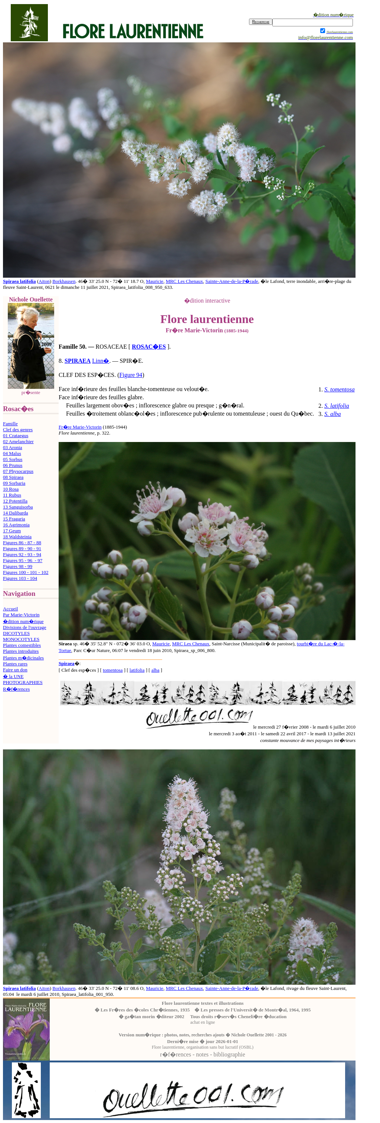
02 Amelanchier (18, 441)
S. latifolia (336, 406)
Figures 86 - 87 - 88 (22, 542)
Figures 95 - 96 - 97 (22, 560)
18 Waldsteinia (17, 536)
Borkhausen (63, 281)
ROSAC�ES (149, 346)
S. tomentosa (339, 389)
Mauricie (154, 281)
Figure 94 (130, 375)
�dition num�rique (23, 621)
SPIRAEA (78, 361)
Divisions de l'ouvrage (24, 627)
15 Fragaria (14, 519)
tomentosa (112, 670)
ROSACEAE (111, 346)
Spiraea (67, 663)
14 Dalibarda (15, 513)
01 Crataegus (15, 435)
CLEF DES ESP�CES (86, 375)
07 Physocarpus (18, 471)
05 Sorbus (12, 459)
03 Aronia (12, 447)
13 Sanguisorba (18, 507)
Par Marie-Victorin (21, 614)
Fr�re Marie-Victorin (80, 427)
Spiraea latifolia (19, 281)
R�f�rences (16, 689)
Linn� (100, 361)
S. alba (332, 414)
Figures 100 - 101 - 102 (25, 572)
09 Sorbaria (14, 483)
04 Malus (12, 453)
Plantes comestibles (22, 645)
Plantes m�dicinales (23, 658)
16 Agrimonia (16, 524)
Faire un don (15, 669)
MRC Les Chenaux (184, 281)
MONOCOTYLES (21, 639)
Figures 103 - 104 (20, 578)
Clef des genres (18, 429)
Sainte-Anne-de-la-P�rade (232, 281)
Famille (10, 423)
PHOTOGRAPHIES (23, 682)
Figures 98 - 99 (17, 566)
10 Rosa (11, 489)
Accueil (10, 608)
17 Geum (12, 530)
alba (155, 670)
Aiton (44, 281)
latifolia (137, 670)
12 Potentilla (15, 501)
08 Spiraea (13, 477)
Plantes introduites (21, 651)
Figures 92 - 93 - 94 (22, 554)
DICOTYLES (16, 633)
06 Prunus (12, 465)
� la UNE (13, 676)
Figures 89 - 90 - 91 (22, 548)
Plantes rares (15, 664)
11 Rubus (12, 495)
